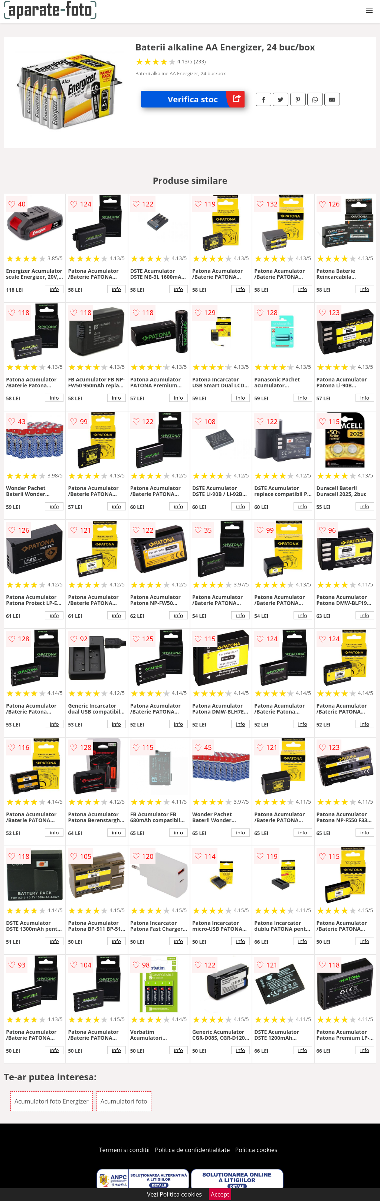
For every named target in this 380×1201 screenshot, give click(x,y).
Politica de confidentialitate (192, 1150)
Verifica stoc (206, 99)
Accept (220, 1194)
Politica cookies (256, 1150)
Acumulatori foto (124, 1101)
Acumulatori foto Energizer (51, 1101)
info (54, 289)
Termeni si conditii (124, 1150)
